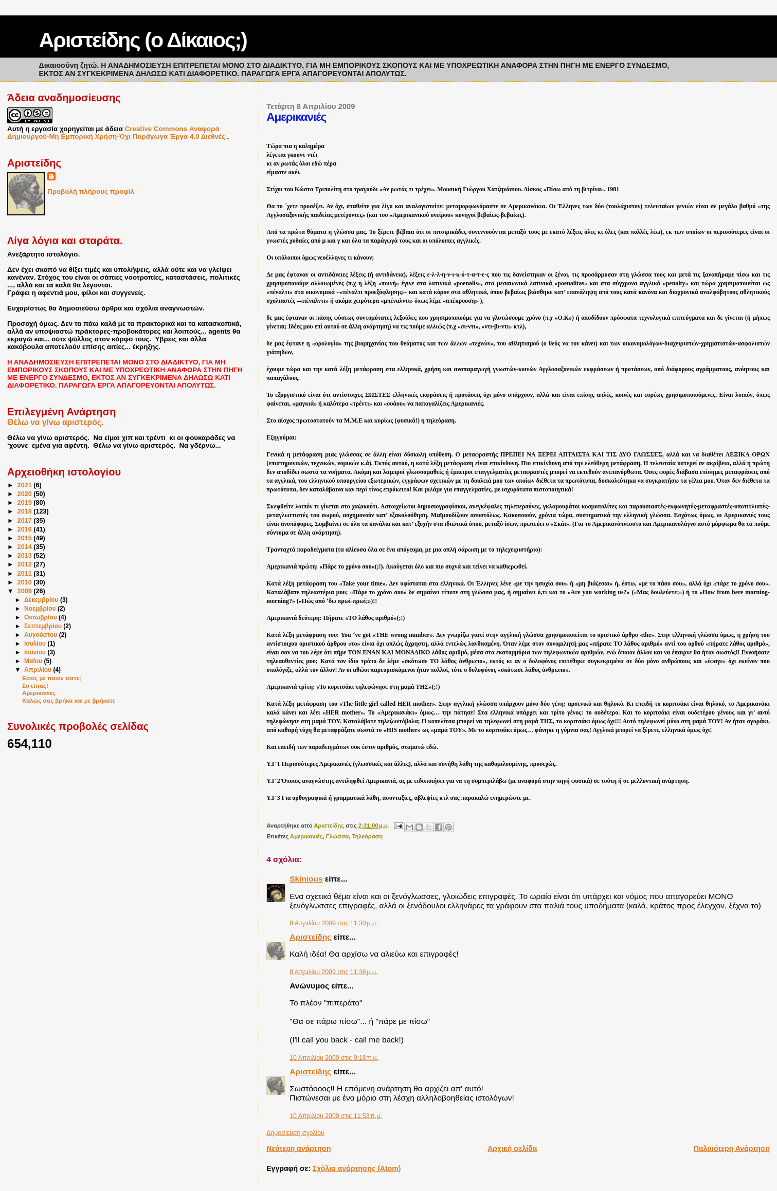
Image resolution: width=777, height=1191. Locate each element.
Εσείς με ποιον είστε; (51, 678)
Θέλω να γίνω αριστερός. (55, 422)
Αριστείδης (310, 936)
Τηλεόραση (367, 836)
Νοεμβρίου (41, 608)
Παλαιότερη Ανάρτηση (732, 1148)
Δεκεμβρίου (42, 599)
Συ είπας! (35, 686)
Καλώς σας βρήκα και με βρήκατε (68, 701)
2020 (25, 494)
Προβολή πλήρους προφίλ (90, 191)
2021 (25, 485)
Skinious (306, 878)
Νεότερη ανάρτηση (298, 1148)
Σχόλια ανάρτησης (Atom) (357, 1168)
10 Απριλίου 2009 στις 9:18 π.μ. (334, 1057)
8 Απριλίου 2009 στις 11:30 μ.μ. (333, 923)
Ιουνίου (35, 652)
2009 (25, 591)
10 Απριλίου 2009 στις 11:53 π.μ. (336, 1116)
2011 (25, 573)
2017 (25, 520)
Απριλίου (38, 669)
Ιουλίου (35, 643)
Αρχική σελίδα (512, 1148)
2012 (25, 564)
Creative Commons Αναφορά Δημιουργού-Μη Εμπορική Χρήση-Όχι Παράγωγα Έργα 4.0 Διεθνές (117, 132)
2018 (25, 511)
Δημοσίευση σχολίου (295, 1133)
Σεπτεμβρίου (43, 626)
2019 (25, 502)
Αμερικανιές (306, 836)
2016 (25, 529)
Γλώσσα (337, 836)
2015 (25, 538)
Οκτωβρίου (41, 617)
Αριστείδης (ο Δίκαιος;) (143, 40)
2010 (25, 582)
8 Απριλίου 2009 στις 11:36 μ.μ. (333, 972)
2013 (25, 555)
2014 (25, 547)
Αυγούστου (41, 634)
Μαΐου (34, 661)
